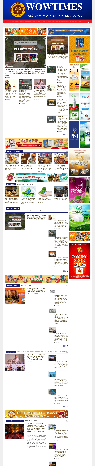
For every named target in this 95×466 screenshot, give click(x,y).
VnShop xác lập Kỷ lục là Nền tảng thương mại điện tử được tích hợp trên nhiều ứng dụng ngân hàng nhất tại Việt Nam (61, 292)
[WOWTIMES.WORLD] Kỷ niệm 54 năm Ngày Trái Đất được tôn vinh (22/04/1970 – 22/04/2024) (45, 184)
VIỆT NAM (33, 379)
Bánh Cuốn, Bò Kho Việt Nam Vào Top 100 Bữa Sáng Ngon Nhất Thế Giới (27, 152)
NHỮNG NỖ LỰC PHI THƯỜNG (52, 286)
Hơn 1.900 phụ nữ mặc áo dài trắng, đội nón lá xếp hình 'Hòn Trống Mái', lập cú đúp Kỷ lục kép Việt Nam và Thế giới (61, 311)
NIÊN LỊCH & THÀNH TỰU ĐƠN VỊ (41, 21)
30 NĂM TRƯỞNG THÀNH (22, 193)
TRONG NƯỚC (23, 244)
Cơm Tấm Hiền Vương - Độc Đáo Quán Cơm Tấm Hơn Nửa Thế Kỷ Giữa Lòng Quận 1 (11, 152)
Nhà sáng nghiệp (28, 332)
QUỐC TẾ (29, 244)
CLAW (60, 463)
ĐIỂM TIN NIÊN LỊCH (29, 168)
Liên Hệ (16, 24)
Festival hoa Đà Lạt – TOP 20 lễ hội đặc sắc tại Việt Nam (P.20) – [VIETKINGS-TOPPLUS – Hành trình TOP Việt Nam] (36, 249)
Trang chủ (7, 21)
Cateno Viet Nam (48, 463)
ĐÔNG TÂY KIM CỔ (20, 168)
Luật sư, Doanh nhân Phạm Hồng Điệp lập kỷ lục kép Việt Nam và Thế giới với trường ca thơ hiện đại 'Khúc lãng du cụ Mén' (40, 91)
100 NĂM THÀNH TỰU (49, 193)
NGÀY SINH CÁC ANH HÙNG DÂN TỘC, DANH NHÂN (36, 286)
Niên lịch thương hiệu (9, 24)
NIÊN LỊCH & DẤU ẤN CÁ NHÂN (53, 21)
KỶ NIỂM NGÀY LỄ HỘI (20, 286)
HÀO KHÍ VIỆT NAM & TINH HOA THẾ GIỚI (73, 21)
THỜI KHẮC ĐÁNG (62, 286)
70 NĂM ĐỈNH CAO (40, 193)
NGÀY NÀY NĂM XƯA (31, 21)
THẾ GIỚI (38, 379)
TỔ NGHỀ (35, 332)
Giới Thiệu (12, 21)
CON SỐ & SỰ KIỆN (62, 21)
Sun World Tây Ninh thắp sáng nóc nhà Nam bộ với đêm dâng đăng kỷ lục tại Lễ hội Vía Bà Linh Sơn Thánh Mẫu (61, 358)
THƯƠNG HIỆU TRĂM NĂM (24, 379)
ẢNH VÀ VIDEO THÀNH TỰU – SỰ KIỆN (21, 21)
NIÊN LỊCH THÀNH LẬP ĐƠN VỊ (11, 193)
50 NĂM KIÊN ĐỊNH (32, 193)
